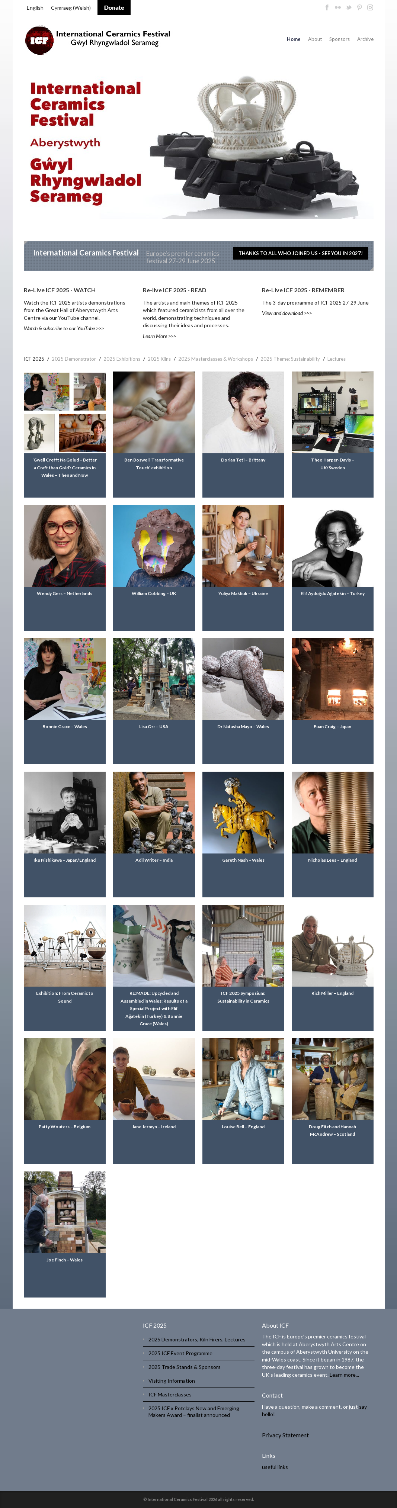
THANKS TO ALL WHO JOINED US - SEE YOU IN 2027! (300, 253)
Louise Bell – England (243, 1126)
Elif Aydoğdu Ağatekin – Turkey (333, 593)
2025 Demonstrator (74, 359)
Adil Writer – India (154, 860)
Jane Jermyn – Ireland (154, 1126)
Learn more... (344, 1375)
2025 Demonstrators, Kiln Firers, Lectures (197, 1339)
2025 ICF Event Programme (180, 1353)
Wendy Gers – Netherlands (64, 593)
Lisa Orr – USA (154, 726)
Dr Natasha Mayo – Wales (243, 726)
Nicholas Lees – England (332, 860)
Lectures (336, 359)
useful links (275, 1467)
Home (294, 39)
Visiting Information (171, 1380)
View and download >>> (287, 313)
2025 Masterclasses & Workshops (215, 359)
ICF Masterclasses (170, 1394)
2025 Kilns (159, 359)
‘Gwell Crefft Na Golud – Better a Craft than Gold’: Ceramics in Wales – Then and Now (64, 467)
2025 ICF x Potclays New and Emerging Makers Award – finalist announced (193, 1411)
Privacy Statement (285, 1434)
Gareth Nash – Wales (243, 860)
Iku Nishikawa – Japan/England (64, 860)
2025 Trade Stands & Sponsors (184, 1367)
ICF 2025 (34, 359)
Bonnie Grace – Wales (64, 726)
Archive (365, 39)
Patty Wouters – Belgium (64, 1126)
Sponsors (339, 39)
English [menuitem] (35, 7)
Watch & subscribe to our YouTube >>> (64, 328)
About (315, 39)
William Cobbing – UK (154, 593)
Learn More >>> (159, 336)
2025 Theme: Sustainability (290, 359)
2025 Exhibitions (121, 359)
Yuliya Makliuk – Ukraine (243, 593)
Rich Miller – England (332, 993)
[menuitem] (35, 8)
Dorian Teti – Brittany (243, 460)
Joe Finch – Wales (65, 1260)
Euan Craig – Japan (332, 726)
